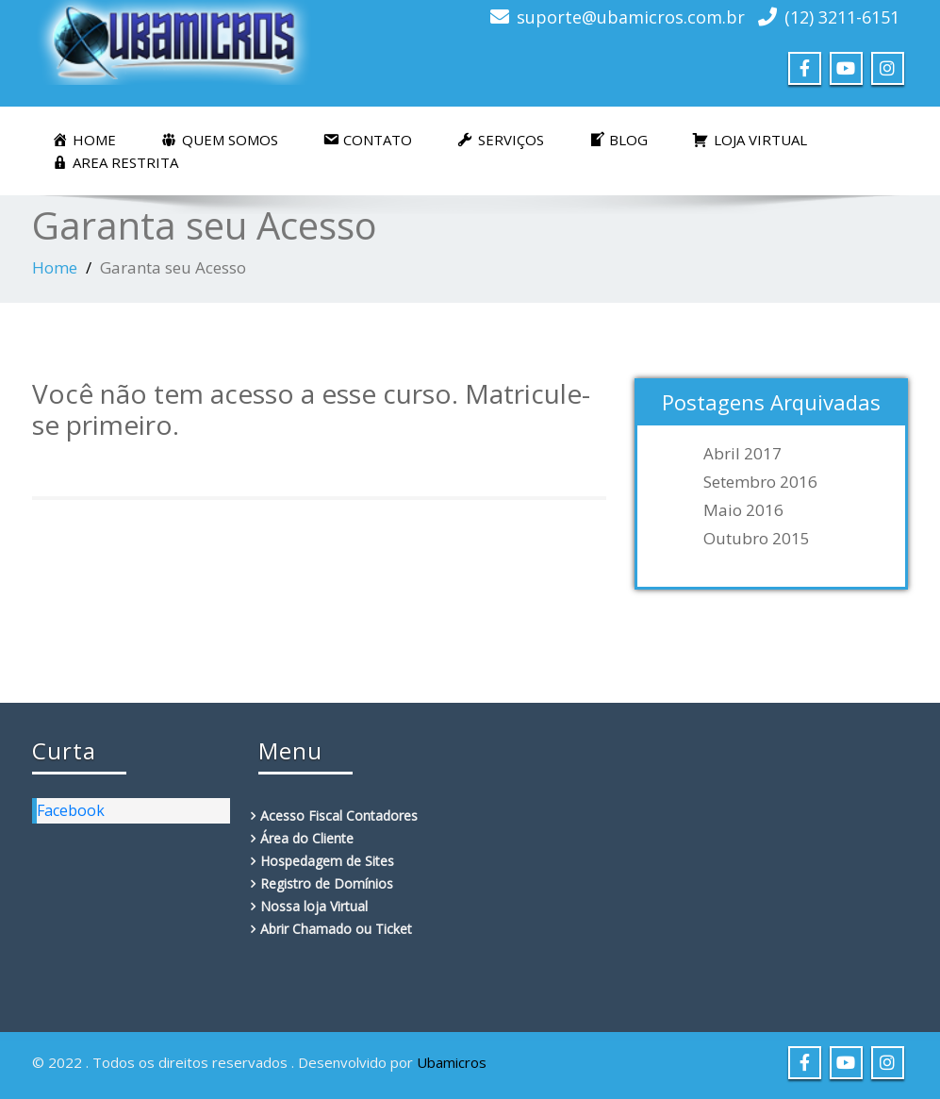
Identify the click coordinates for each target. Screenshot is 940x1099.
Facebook (71, 810)
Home (54, 267)
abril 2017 (742, 453)
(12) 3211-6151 (841, 17)
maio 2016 (743, 510)
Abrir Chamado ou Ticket (336, 929)
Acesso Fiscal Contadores (339, 815)
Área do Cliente (307, 838)
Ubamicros (451, 1062)
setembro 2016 (760, 482)
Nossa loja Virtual (314, 906)
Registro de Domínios (326, 883)
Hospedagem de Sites (327, 861)
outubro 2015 (756, 538)
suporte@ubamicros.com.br (631, 17)
